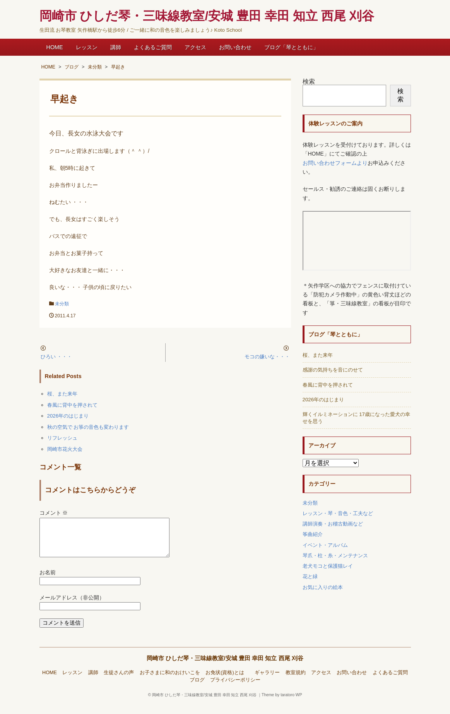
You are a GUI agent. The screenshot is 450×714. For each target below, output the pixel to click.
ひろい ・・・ (56, 357)
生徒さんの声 (119, 682)
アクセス (195, 47)
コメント (53, 513)
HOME (54, 47)
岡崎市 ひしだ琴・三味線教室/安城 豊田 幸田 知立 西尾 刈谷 (225, 667)
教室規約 (296, 682)
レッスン (87, 47)
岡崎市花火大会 (64, 449)
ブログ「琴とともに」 (291, 47)
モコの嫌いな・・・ (267, 357)
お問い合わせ (235, 47)
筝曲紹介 (313, 534)
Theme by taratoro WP (282, 704)
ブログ (197, 689)
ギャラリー (267, 682)
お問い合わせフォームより (335, 163)
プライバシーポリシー (235, 689)
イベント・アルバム (325, 545)
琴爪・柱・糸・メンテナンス (335, 555)
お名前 (47, 582)
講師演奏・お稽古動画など (333, 524)
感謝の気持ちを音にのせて (333, 370)
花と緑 (310, 576)
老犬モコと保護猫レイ (328, 566)
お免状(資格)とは (227, 682)
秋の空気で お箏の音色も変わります (88, 427)
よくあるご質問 (153, 47)
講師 (115, 47)
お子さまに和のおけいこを (170, 682)
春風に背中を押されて (72, 405)
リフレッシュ (62, 438)
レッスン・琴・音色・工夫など (338, 513)
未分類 (62, 303)
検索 (309, 81)
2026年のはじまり (68, 416)
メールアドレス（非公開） (71, 607)
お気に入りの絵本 (323, 587)
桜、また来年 (62, 394)
